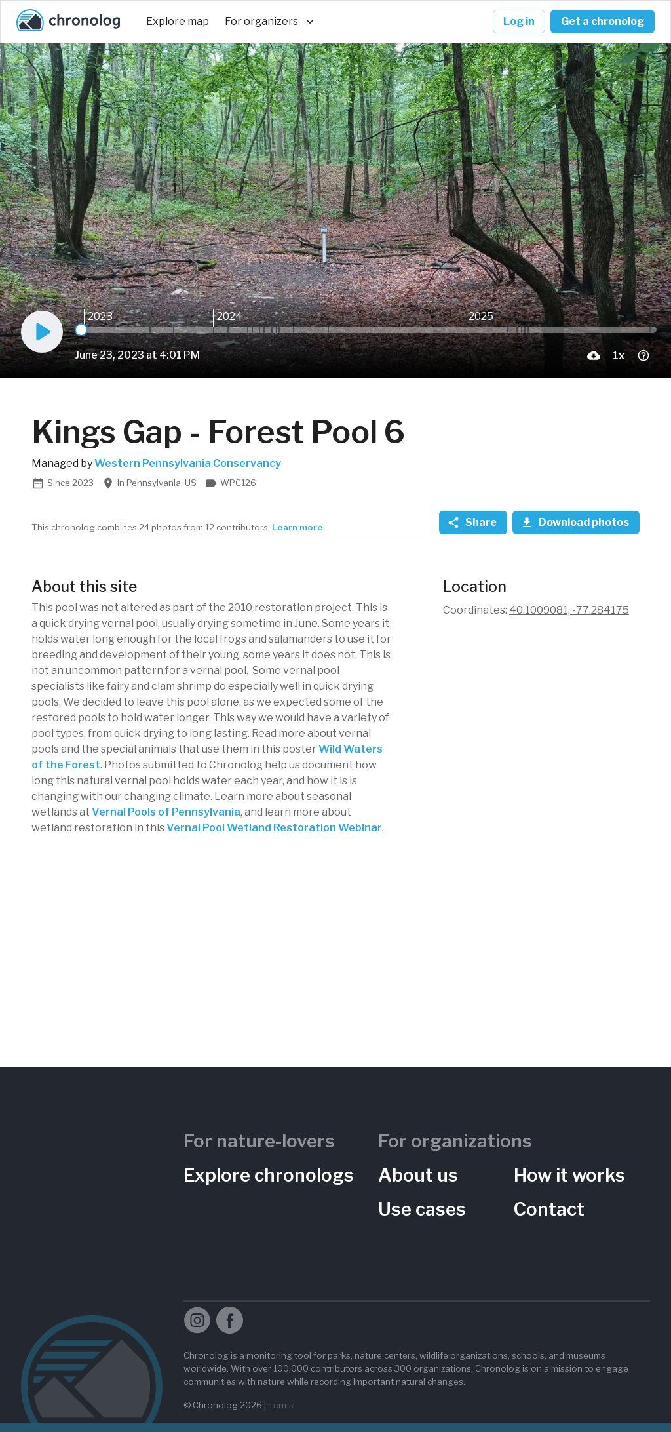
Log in (519, 21)
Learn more (297, 527)
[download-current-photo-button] (593, 355)
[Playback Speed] (618, 355)
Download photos (576, 522)
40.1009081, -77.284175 (569, 610)
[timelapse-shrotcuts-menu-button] (643, 355)
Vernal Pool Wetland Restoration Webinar (274, 828)
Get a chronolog (602, 21)
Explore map (177, 21)
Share (473, 522)
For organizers (269, 21)
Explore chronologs (268, 1175)
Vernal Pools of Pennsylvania (166, 812)
